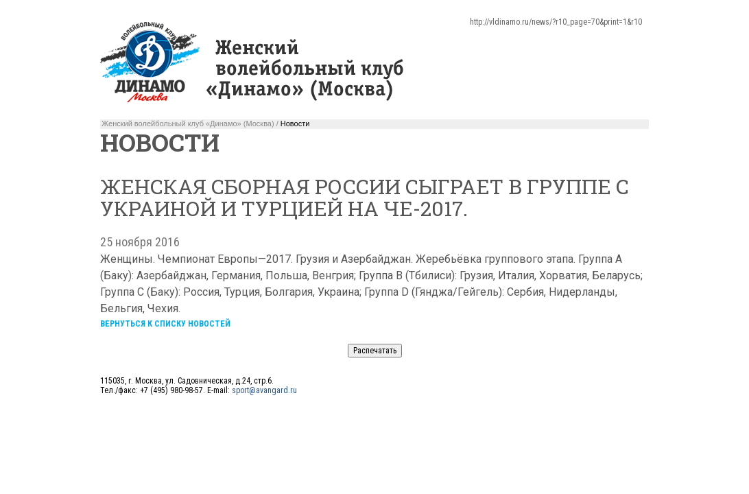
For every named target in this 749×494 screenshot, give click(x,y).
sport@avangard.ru (264, 390)
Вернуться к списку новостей (165, 324)
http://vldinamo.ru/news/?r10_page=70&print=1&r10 (556, 22)
